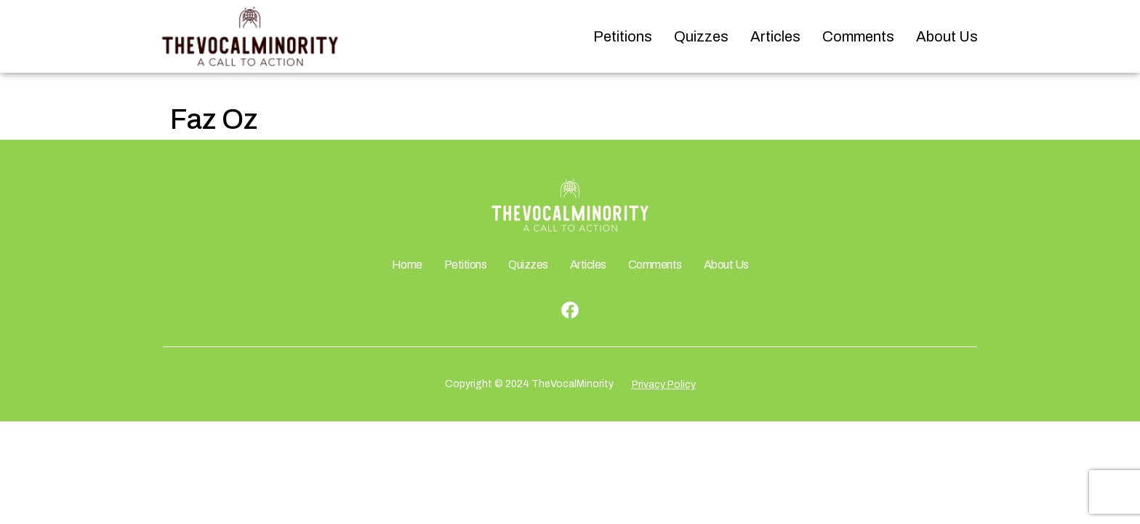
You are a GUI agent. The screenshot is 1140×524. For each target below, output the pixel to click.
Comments (858, 36)
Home (407, 264)
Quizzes (701, 36)
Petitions (622, 36)
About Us (947, 36)
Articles (775, 36)
